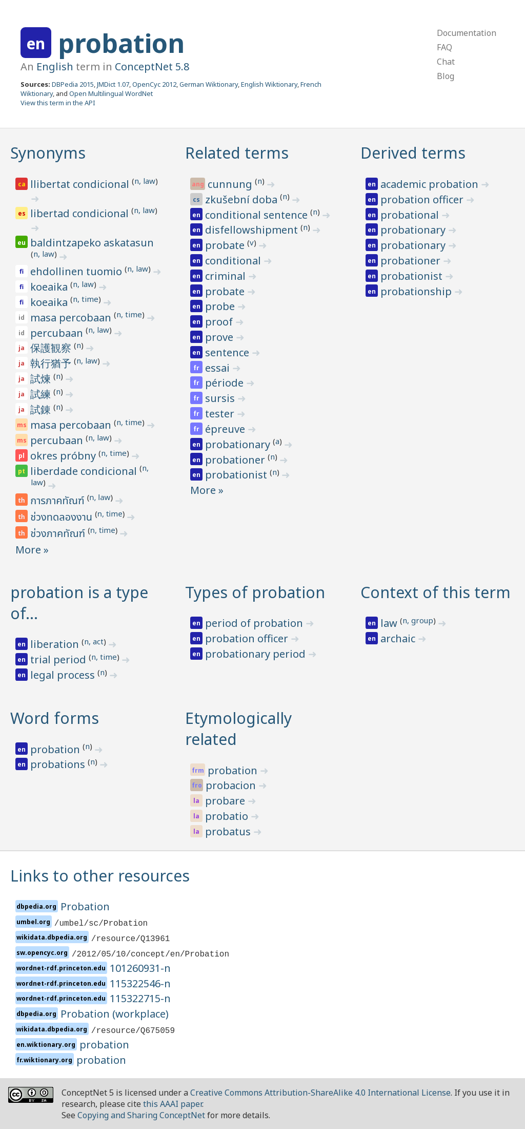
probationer (236, 460)
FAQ (444, 47)
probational (410, 215)
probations (59, 764)
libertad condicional (80, 213)
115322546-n (140, 983)
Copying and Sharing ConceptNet (141, 1115)
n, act (94, 641)
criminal (226, 276)
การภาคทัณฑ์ (58, 501)
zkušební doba (242, 199)
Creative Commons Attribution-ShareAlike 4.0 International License (320, 1092)
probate (226, 245)
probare (226, 801)
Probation (85, 906)
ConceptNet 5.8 (152, 66)
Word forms (54, 718)
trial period (59, 659)
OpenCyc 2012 (154, 84)
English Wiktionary (269, 84)
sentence (228, 352)
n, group (417, 620)
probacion (232, 785)
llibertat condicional (81, 184)
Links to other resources (100, 875)
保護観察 (52, 348)
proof (220, 322)
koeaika (50, 287)
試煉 (41, 379)
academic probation (430, 184)
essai (218, 368)
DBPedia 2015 (73, 84)
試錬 (41, 409)
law (390, 623)
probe (221, 306)
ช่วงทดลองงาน (62, 517)
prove (220, 337)
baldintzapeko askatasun (92, 243)
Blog (445, 76)
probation (121, 43)
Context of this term (435, 592)
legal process (63, 675)
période (225, 383)
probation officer (423, 199)
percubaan (58, 333)
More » (32, 550)
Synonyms (48, 152)
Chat (446, 61)
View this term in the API (58, 102)
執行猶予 (52, 363)
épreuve (226, 429)
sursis (221, 398)
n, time (85, 299)
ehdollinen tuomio (77, 271)
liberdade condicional (84, 471)
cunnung (231, 184)
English (54, 66)
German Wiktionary (208, 84)
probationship (417, 291)
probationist (237, 475)
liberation (56, 644)
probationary (239, 444)
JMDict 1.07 (113, 84)
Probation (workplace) (114, 1014)
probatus (229, 831)
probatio (228, 816)
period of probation (255, 623)
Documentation (466, 33)
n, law (144, 181)
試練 (41, 394)
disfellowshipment (252, 230)
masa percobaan (72, 317)
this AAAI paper (172, 1103)
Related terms (237, 152)
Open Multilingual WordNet (111, 93)
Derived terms (413, 152)
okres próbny (64, 456)
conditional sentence (257, 215)
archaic (399, 638)
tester (221, 413)
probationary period (256, 654)
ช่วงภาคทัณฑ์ (59, 534)
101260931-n (140, 968)
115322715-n (140, 998)
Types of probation (255, 592)
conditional (234, 260)
